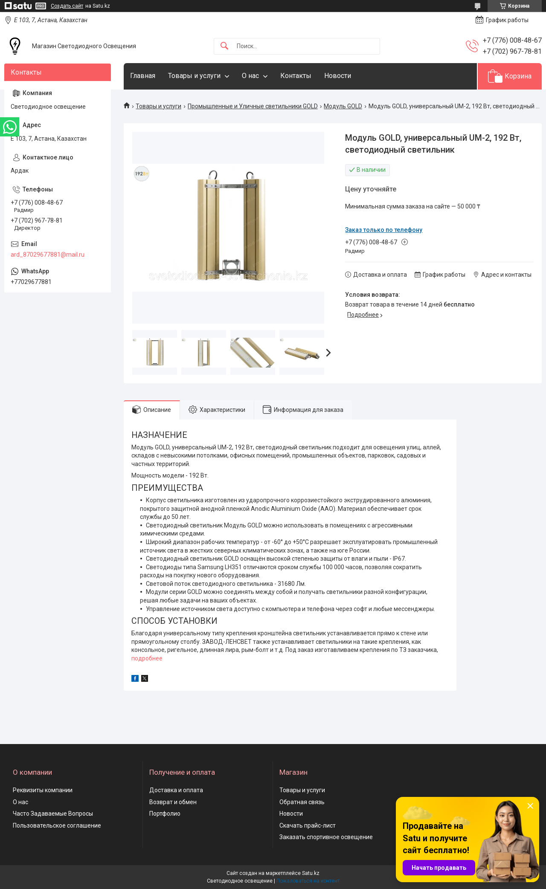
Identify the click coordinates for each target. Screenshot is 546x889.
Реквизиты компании (43, 790)
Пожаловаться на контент (308, 881)
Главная (142, 76)
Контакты (295, 76)
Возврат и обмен (173, 802)
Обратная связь (302, 802)
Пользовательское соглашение (57, 825)
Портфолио (164, 813)
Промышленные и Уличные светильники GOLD (253, 106)
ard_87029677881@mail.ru (47, 254)
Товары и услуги (194, 76)
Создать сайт (67, 6)
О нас (250, 76)
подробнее (147, 658)
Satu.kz (310, 873)
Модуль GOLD (343, 106)
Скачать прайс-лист (307, 825)
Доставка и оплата (176, 790)
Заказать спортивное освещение (326, 837)
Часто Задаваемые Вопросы (53, 813)
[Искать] (224, 46)
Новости (337, 76)
